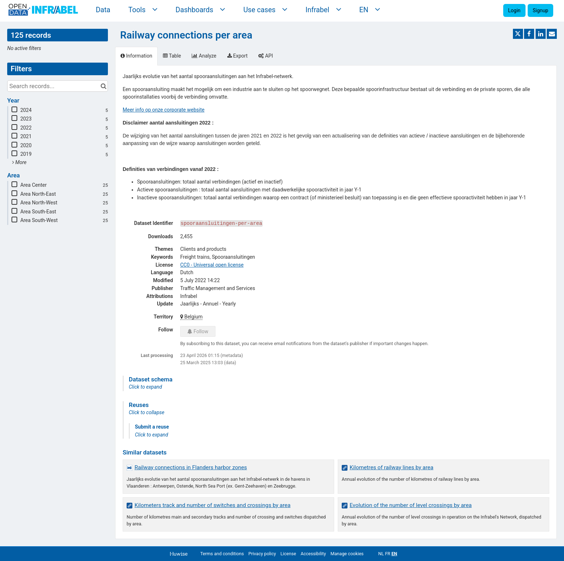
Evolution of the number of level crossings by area (411, 505)
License (288, 553)
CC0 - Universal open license (212, 265)
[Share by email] (552, 34)
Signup (540, 10)
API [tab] (265, 56)
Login (514, 10)
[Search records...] (57, 86)
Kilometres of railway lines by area (391, 467)
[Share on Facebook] (529, 34)
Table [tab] (172, 56)
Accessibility (313, 553)
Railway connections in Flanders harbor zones (191, 467)
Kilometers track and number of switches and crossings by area (213, 505)
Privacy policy (262, 553)
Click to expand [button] (145, 387)
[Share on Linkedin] (541, 34)
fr (387, 553)
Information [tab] (136, 56)
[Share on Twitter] (518, 34)
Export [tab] (237, 56)
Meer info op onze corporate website (163, 110)
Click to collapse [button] (146, 412)
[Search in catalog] (103, 86)
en (394, 553)
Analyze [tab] (204, 56)
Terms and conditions (222, 553)
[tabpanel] (336, 302)
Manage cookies (347, 553)
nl (381, 553)
